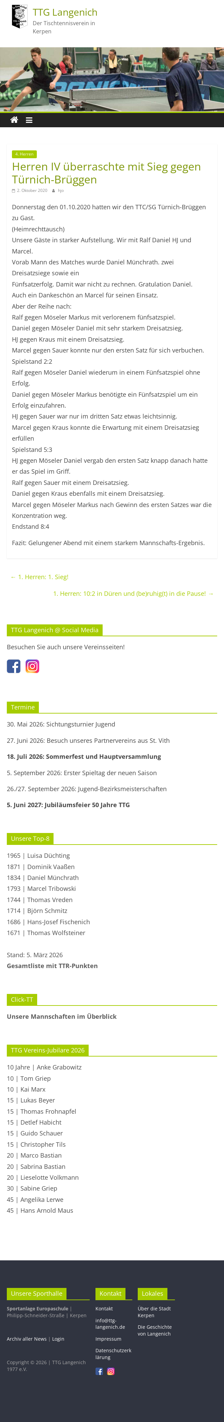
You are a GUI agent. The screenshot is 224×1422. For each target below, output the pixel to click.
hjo (61, 190)
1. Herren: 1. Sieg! (39, 577)
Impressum (108, 1339)
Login (58, 1339)
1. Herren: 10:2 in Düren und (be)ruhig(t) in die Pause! (133, 593)
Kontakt (104, 1308)
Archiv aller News (27, 1339)
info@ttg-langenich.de (110, 1323)
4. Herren (24, 154)
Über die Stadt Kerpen (154, 1312)
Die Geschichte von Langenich (155, 1330)
